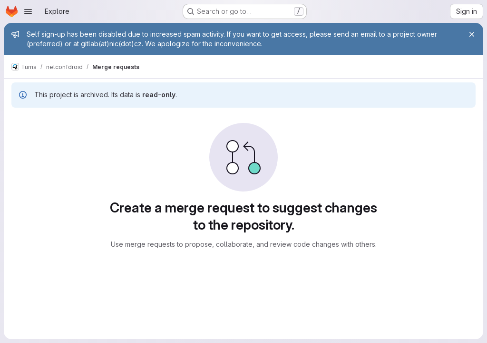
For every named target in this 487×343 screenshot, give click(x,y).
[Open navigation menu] (28, 11)
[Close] (471, 34)
